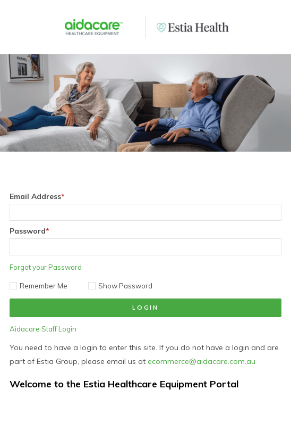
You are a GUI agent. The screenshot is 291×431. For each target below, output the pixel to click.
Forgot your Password (46, 267)
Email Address (37, 196)
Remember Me (38, 285)
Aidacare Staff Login (43, 329)
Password (29, 231)
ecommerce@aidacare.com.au (201, 361)
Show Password (120, 285)
